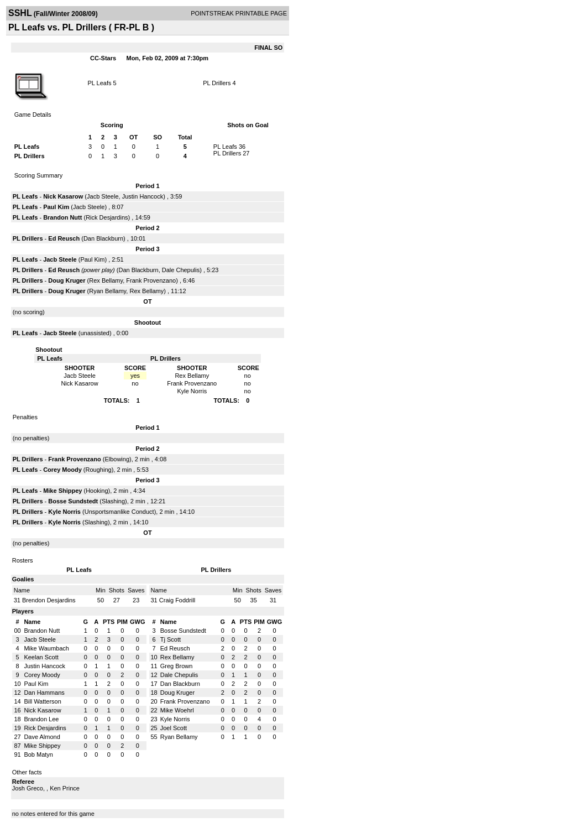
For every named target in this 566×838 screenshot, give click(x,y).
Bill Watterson (42, 701)
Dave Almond (42, 736)
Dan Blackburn (103, 238)
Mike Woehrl (177, 710)
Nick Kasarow (63, 196)
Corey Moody (62, 469)
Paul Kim (56, 207)
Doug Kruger (66, 280)
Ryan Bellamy (107, 291)
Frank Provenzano (151, 280)
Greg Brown (176, 666)
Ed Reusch (64, 238)
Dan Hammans (44, 692)
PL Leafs (100, 83)
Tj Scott (170, 639)
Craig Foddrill (177, 600)
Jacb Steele (102, 196)
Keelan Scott (41, 657)
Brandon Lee (41, 719)
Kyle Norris (64, 511)
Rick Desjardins (107, 217)
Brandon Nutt (62, 217)
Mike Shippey (62, 490)
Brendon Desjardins (49, 600)
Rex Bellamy (106, 280)
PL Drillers (216, 83)
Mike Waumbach (46, 648)
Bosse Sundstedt (73, 501)
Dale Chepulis (181, 270)
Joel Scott (173, 728)
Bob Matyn (38, 754)
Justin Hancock (143, 196)
